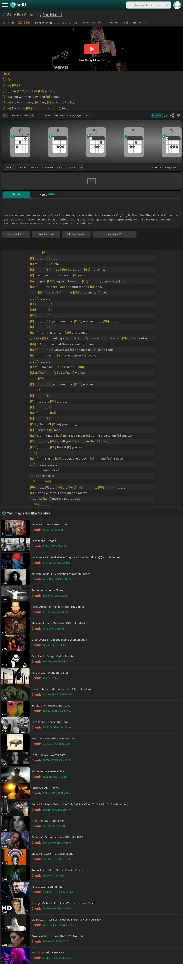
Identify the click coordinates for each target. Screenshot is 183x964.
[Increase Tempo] (32, 115)
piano (22, 167)
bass (73, 167)
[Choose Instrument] (81, 167)
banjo (60, 167)
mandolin (47, 167)
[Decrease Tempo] (5, 115)
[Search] (167, 5)
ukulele (35, 167)
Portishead (52, 14)
